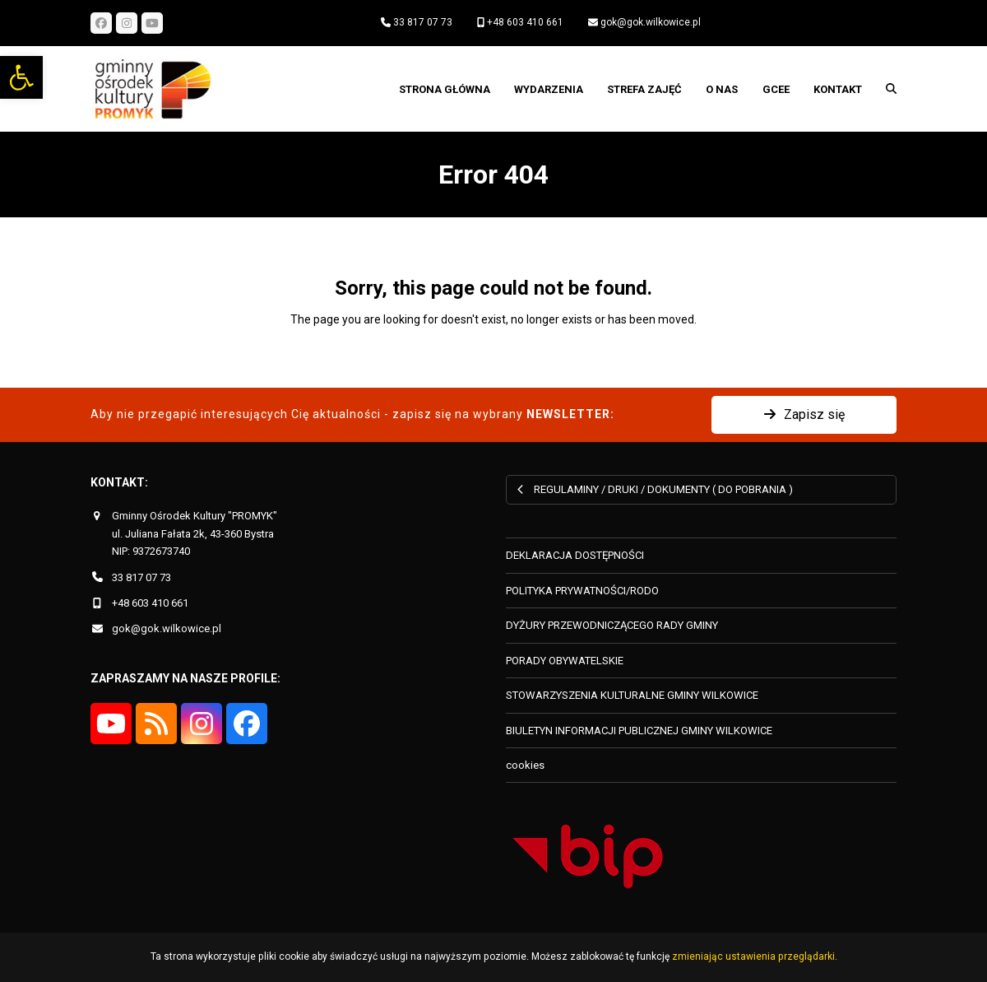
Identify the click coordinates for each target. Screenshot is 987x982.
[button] (21, 77)
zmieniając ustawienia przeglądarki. (754, 956)
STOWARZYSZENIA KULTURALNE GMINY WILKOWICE (632, 695)
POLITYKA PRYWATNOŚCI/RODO (582, 590)
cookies (525, 765)
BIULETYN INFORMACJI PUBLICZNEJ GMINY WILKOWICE (639, 730)
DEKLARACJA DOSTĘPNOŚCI (575, 555)
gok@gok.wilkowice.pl (650, 22)
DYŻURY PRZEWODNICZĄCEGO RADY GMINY (612, 625)
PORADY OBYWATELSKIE (564, 660)
